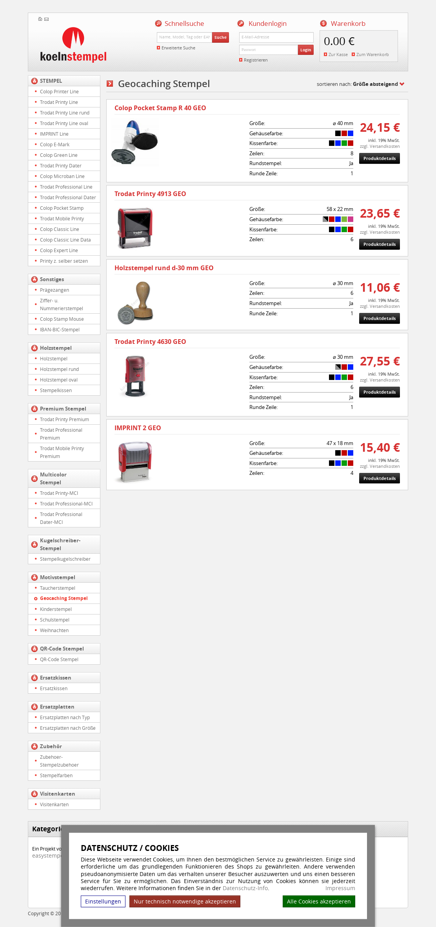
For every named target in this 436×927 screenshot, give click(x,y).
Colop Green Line (59, 155)
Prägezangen (54, 290)
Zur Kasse (338, 54)
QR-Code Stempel (62, 648)
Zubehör (51, 746)
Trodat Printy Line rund (64, 112)
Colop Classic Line (59, 229)
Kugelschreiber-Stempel (60, 544)
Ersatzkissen (55, 677)
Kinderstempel (56, 609)
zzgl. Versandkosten (380, 146)
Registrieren (256, 60)
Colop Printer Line (59, 91)
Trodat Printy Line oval (64, 123)
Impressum (340, 888)
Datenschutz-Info (245, 888)
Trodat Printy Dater (61, 165)
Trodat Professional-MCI (66, 503)
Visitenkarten (57, 793)
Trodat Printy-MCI (59, 493)
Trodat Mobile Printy (62, 218)
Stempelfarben (56, 775)
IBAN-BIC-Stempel (60, 329)
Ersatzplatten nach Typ (65, 717)
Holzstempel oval (59, 379)
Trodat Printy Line (59, 102)
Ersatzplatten (57, 706)
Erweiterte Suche (178, 48)
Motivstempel (57, 577)
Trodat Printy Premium (64, 419)
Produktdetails (379, 158)
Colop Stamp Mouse (62, 319)
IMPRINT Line (54, 134)
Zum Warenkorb (372, 54)
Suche (220, 37)
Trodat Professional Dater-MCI (61, 518)
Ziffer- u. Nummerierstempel (61, 304)
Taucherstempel (57, 588)
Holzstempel (56, 347)
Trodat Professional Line (66, 187)
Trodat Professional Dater (68, 197)
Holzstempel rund (59, 369)
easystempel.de (52, 855)
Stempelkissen (56, 390)
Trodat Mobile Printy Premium (62, 452)
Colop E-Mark (54, 144)
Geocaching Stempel (64, 598)
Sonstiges (52, 279)
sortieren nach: (357, 83)
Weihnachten (54, 630)
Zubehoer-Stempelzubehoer (59, 761)
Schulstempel (54, 619)
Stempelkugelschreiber (65, 559)
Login (305, 50)
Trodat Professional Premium (61, 434)
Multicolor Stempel (53, 478)
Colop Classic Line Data (65, 239)
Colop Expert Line (59, 250)
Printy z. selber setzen (64, 261)
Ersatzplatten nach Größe (68, 728)
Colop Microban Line (62, 176)
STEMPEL (51, 80)
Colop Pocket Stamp (62, 208)
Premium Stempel (63, 408)
